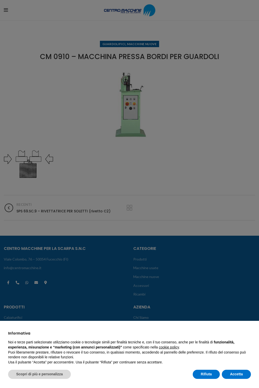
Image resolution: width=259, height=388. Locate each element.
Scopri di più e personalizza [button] (39, 374)
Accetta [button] (236, 374)
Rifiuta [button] (206, 374)
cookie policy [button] (169, 347)
